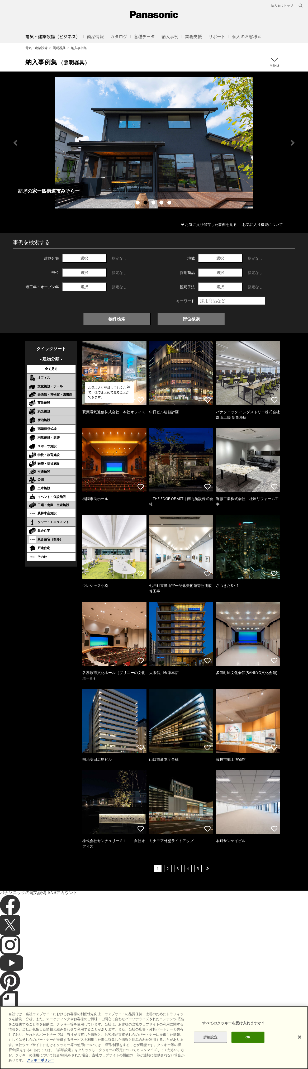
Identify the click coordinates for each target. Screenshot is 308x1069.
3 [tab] (154, 203)
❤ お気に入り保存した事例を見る (209, 224)
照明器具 (59, 48)
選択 (84, 258)
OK (248, 1037)
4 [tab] (162, 203)
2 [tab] (146, 203)
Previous (15, 142)
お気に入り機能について (262, 224)
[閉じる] (299, 1037)
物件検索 (116, 319)
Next (292, 142)
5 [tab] (170, 203)
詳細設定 (210, 1037)
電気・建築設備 (36, 48)
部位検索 (191, 319)
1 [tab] (138, 203)
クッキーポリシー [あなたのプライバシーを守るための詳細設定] (40, 1060)
